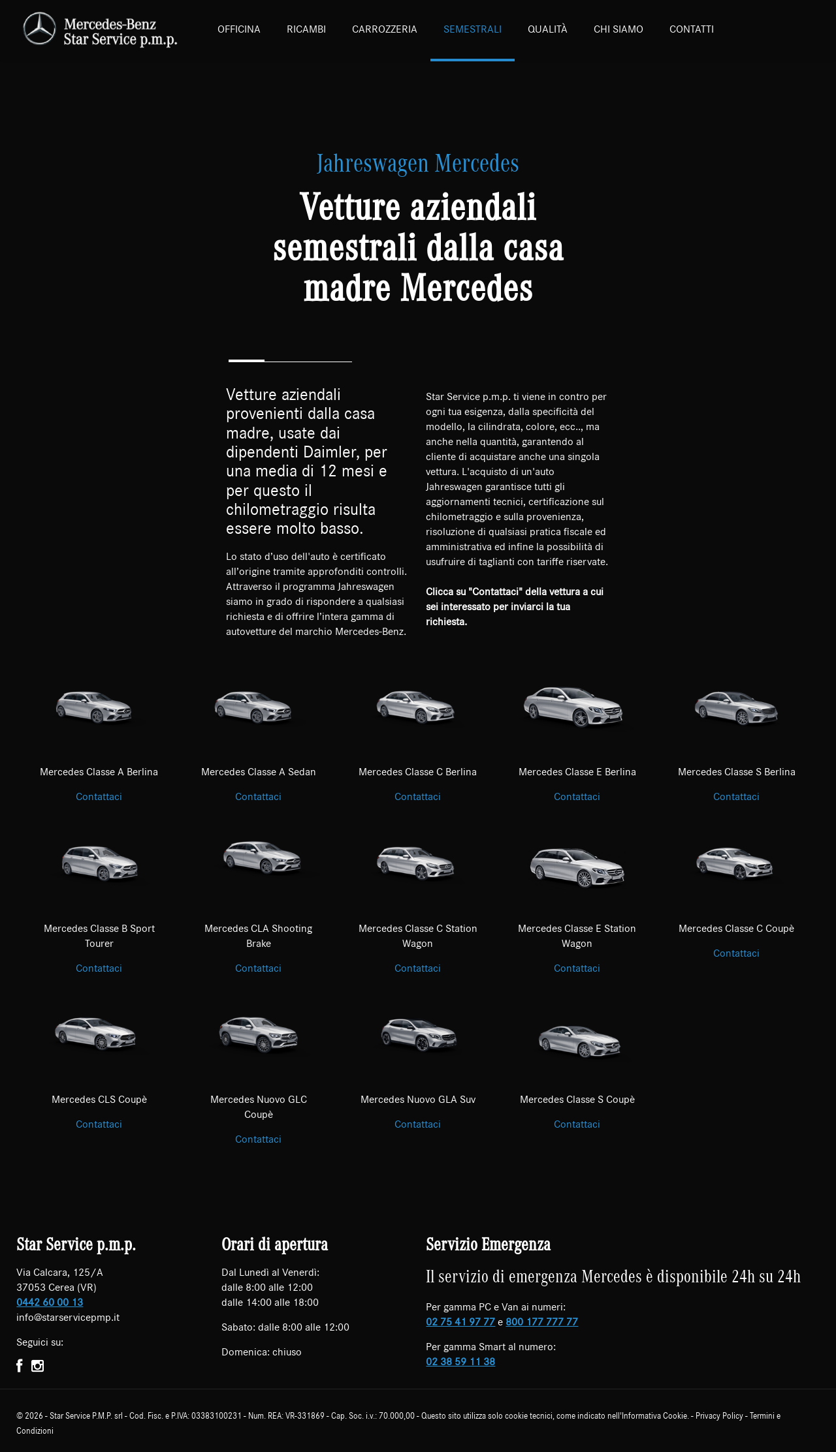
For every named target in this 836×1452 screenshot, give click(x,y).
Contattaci (99, 796)
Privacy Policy (719, 1416)
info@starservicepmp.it (68, 1317)
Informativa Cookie (654, 1416)
